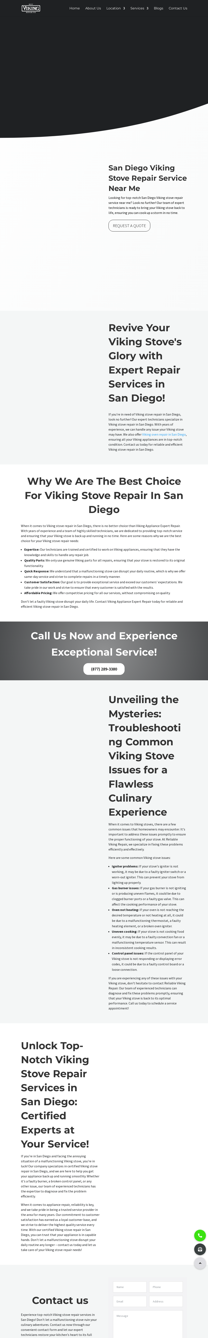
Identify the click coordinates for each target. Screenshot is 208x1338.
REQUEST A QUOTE (129, 225)
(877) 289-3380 (104, 669)
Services (137, 8)
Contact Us (178, 8)
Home (74, 8)
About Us (93, 8)
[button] (200, 1263)
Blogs (158, 8)
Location (113, 8)
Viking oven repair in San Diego (164, 434)
